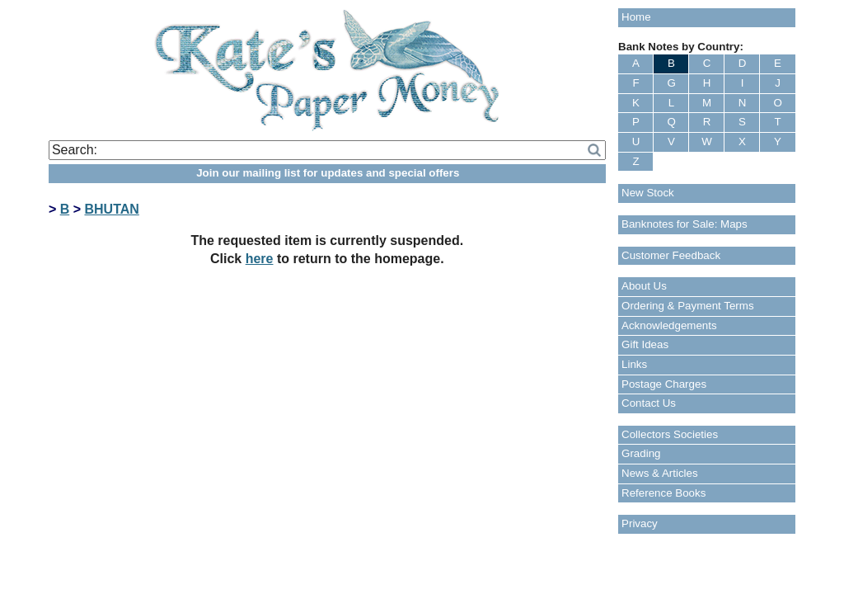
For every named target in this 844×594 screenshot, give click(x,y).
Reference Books (663, 493)
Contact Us (648, 403)
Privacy (639, 523)
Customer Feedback (670, 255)
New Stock (647, 192)
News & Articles (659, 473)
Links (634, 364)
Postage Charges (663, 384)
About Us (644, 286)
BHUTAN (111, 209)
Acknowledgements (669, 325)
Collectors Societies (669, 434)
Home (636, 17)
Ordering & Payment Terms (687, 305)
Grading (640, 453)
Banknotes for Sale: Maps (684, 224)
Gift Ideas (644, 344)
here (260, 259)
